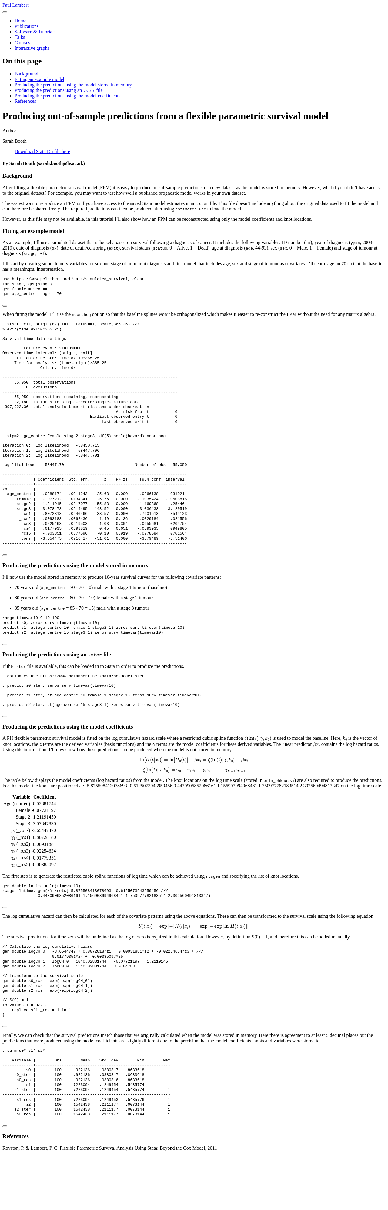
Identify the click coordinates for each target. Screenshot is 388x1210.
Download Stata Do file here (42, 151)
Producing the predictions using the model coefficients (67, 95)
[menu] (4, 12)
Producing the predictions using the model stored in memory (73, 84)
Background (26, 73)
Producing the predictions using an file (59, 90)
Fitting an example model (39, 79)
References (25, 101)
